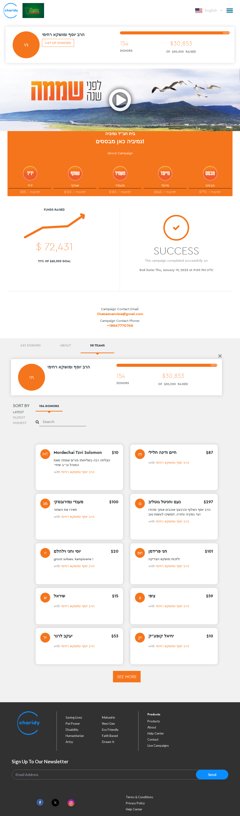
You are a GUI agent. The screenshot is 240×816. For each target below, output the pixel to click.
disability (72, 729)
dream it (108, 742)
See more (127, 676)
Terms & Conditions (139, 797)
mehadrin (108, 717)
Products (153, 721)
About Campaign (120, 153)
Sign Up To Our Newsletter (40, 761)
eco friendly (110, 729)
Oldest (19, 417)
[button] (229, 10)
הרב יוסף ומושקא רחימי (77, 472)
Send (212, 774)
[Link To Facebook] (40, 802)
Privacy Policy (135, 803)
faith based (110, 736)
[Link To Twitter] (55, 802)
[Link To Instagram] (71, 803)
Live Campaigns (158, 745)
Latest (18, 412)
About (151, 727)
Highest (19, 423)
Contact (152, 739)
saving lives (74, 717)
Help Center (155, 733)
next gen (108, 723)
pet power (73, 723)
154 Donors (49, 406)
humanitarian (75, 736)
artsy (69, 742)
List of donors (58, 43)
